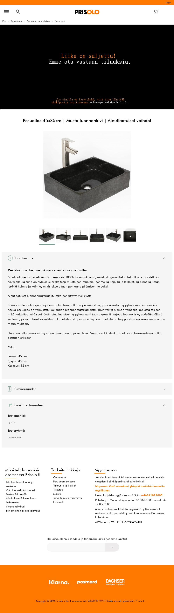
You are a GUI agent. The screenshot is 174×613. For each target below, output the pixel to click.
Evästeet (58, 501)
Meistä (57, 493)
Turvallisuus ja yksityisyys (67, 497)
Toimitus (58, 489)
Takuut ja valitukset (64, 485)
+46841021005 (152, 495)
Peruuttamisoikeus (64, 481)
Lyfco (11, 422)
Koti (4, 21)
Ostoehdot (59, 477)
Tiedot (167, 2)
